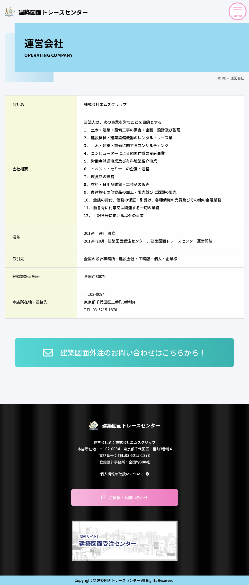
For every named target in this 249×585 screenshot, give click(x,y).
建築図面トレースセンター (46, 12)
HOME (221, 78)
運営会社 (237, 78)
